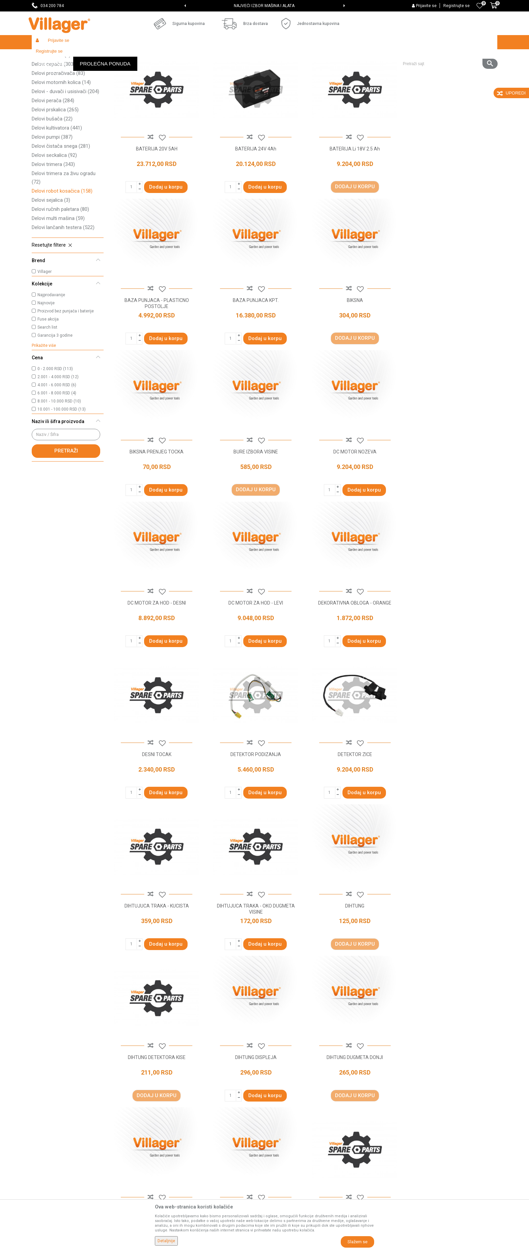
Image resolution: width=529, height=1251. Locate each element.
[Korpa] (493, 9)
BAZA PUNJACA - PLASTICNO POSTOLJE (451, 200)
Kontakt (158, 1096)
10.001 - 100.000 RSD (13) (61, 458)
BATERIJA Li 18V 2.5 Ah (353, 197)
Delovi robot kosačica (62, 240)
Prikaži (407, 69)
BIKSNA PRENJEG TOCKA (353, 348)
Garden (93, 56)
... (324, 1009)
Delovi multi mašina (58, 268)
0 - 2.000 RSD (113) (55, 418)
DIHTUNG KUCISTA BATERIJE (451, 950)
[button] (447, 42)
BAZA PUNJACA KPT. (156, 348)
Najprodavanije (51, 344)
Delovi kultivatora (57, 177)
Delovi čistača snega (61, 195)
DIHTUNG (254, 800)
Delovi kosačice (57, 86)
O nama (158, 1068)
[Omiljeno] (479, 5)
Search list (47, 376)
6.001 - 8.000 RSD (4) (56, 442)
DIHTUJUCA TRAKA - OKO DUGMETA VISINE (156, 803)
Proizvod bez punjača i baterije (65, 360)
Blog (154, 1125)
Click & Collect (282, 1106)
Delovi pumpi (52, 186)
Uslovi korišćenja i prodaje (295, 1068)
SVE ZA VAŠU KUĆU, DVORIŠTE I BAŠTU (264, 5)
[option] (264, 5)
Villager (44, 320)
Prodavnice (162, 1077)
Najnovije (46, 352)
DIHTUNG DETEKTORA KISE (353, 800)
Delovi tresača (51, 104)
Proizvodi (72, 56)
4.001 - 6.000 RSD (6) (56, 434)
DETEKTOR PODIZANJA (254, 649)
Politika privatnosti (287, 1077)
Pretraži (66, 500)
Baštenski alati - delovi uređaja (169, 56)
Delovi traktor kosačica (63, 95)
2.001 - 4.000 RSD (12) (58, 426)
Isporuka (277, 1096)
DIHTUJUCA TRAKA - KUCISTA (451, 649)
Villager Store (45, 56)
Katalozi (158, 1115)
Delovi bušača (52, 168)
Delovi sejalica (51, 249)
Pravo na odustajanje (290, 1143)
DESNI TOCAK (156, 649)
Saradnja (159, 1087)
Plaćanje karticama (288, 1125)
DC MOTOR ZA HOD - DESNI (254, 498)
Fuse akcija (48, 368)
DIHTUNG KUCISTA (352, 950)
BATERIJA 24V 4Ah (254, 197)
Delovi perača (53, 150)
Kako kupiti (279, 1087)
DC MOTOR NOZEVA (156, 498)
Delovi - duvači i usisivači (65, 141)
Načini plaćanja (284, 1115)
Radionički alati (120, 56)
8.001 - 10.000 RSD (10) (59, 450)
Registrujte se (456, 5)
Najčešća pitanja (167, 1106)
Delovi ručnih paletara (60, 258)
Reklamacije (281, 1153)
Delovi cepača (53, 113)
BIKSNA (255, 348)
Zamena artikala (285, 1172)
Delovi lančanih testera (63, 277)
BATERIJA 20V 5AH (156, 197)
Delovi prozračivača (58, 122)
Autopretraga (310, 69)
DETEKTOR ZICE (353, 649)
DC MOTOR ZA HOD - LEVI (353, 498)
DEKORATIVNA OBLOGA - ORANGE (451, 498)
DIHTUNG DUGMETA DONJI (156, 950)
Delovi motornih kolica (61, 132)
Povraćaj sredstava (288, 1162)
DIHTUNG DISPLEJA (451, 800)
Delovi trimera (53, 214)
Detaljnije (166, 1241)
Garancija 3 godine (55, 384)
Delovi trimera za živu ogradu (63, 227)
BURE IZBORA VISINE (451, 348)
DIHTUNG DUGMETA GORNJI (254, 950)
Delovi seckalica (54, 204)
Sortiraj (342, 69)
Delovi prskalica (55, 159)
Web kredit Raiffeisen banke (298, 1134)
